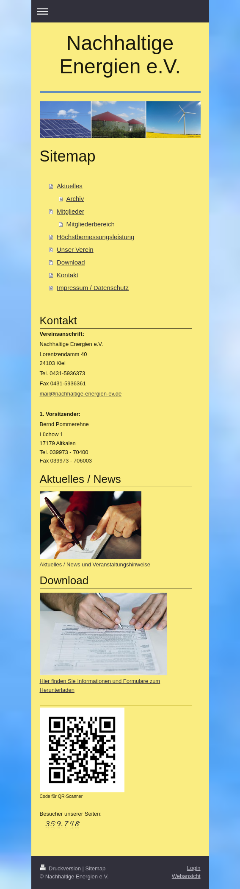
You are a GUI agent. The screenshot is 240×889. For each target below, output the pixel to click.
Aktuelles (70, 186)
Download (71, 262)
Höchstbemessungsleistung (95, 236)
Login (194, 868)
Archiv (75, 198)
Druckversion (61, 868)
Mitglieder (70, 211)
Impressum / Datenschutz (93, 287)
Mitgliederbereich (90, 224)
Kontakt (67, 275)
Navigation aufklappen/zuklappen (120, 11)
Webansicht (186, 876)
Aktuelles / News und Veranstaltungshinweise (95, 564)
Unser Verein (75, 249)
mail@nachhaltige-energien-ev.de (81, 393)
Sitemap (96, 868)
